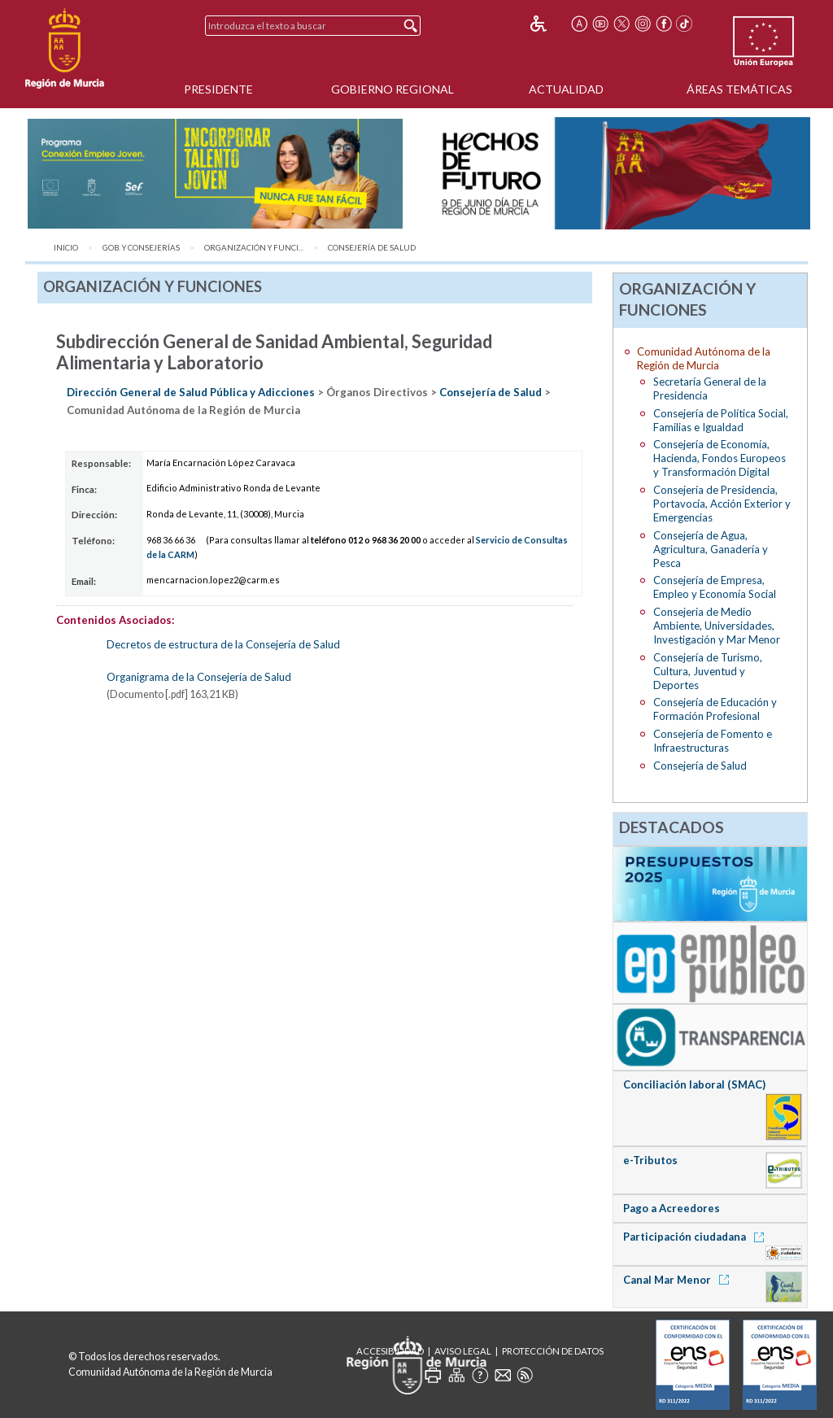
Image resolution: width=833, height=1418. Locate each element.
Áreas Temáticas (739, 89)
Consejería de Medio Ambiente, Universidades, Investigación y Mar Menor (716, 625)
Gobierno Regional (392, 89)
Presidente (218, 89)
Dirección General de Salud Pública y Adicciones (191, 392)
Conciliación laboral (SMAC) (694, 1084)
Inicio (66, 247)
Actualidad (566, 89)
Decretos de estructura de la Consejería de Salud (223, 644)
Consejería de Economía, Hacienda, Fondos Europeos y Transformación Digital (719, 458)
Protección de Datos (553, 1351)
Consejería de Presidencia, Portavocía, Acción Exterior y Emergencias (722, 503)
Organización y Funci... (253, 247)
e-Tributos (650, 1160)
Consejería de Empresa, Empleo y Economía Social (714, 587)
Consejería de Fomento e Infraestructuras (712, 740)
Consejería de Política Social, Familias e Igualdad (720, 420)
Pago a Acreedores (671, 1208)
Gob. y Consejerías (141, 247)
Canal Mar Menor (679, 1279)
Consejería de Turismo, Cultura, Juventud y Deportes (707, 671)
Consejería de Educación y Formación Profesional (715, 709)
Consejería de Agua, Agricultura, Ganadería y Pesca (710, 549)
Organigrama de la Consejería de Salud (199, 676)
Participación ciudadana (696, 1236)
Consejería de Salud (372, 247)
